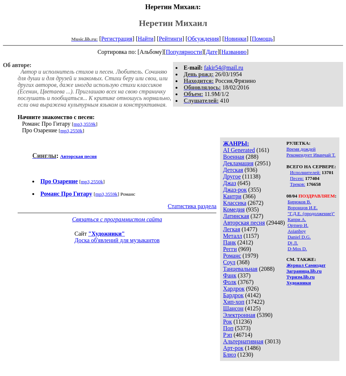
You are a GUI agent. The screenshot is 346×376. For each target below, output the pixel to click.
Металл (232, 236)
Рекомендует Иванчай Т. (311, 155)
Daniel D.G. (299, 237)
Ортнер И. (298, 225)
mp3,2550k (71, 130)
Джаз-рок (235, 190)
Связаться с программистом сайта (117, 219)
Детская (233, 170)
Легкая (231, 229)
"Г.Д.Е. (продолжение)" (311, 213)
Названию (234, 52)
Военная (233, 157)
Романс (232, 255)
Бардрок (233, 295)
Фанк (229, 275)
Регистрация (117, 39)
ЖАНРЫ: (236, 143)
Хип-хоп (233, 302)
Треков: (297, 184)
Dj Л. (293, 243)
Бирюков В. (299, 201)
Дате (211, 52)
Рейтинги (170, 39)
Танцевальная (240, 269)
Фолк (229, 282)
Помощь (262, 39)
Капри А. (297, 219)
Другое (232, 176)
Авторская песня (244, 223)
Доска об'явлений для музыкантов (117, 240)
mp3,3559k (84, 124)
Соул (229, 262)
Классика (234, 203)
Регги (230, 249)
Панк (229, 242)
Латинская (236, 216)
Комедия (234, 209)
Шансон (233, 308)
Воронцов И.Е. (303, 207)
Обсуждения (203, 39)
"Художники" (106, 234)
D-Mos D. (297, 248)
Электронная (239, 315)
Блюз (229, 354)
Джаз (229, 183)
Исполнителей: (305, 172)
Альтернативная (243, 341)
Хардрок (233, 288)
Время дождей (301, 149)
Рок (227, 321)
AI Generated (239, 150)
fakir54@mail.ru (224, 67)
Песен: (297, 178)
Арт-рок (233, 348)
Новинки (235, 39)
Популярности (184, 52)
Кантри (232, 196)
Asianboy (297, 231)
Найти (146, 39)
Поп (228, 328)
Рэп (227, 335)
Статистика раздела (192, 206)
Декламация (238, 163)
